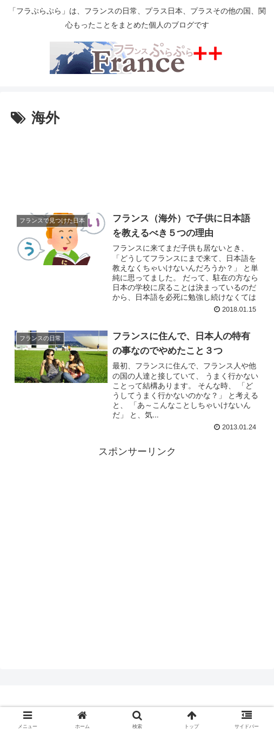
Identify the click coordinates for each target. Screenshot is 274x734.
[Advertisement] (137, 163)
